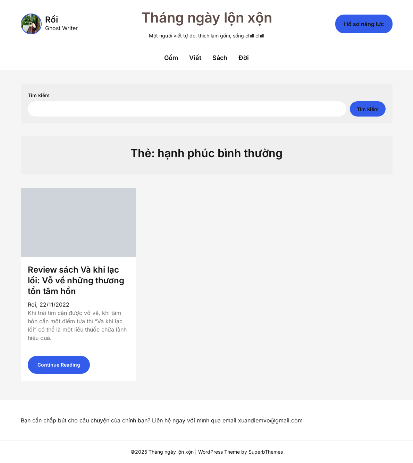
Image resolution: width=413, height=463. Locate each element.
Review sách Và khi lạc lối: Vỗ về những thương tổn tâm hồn (76, 280)
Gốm (171, 57)
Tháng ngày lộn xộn (206, 17)
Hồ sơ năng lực (364, 23)
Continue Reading (58, 365)
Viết (195, 57)
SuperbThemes (265, 452)
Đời (243, 57)
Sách (219, 57)
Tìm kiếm (39, 95)
